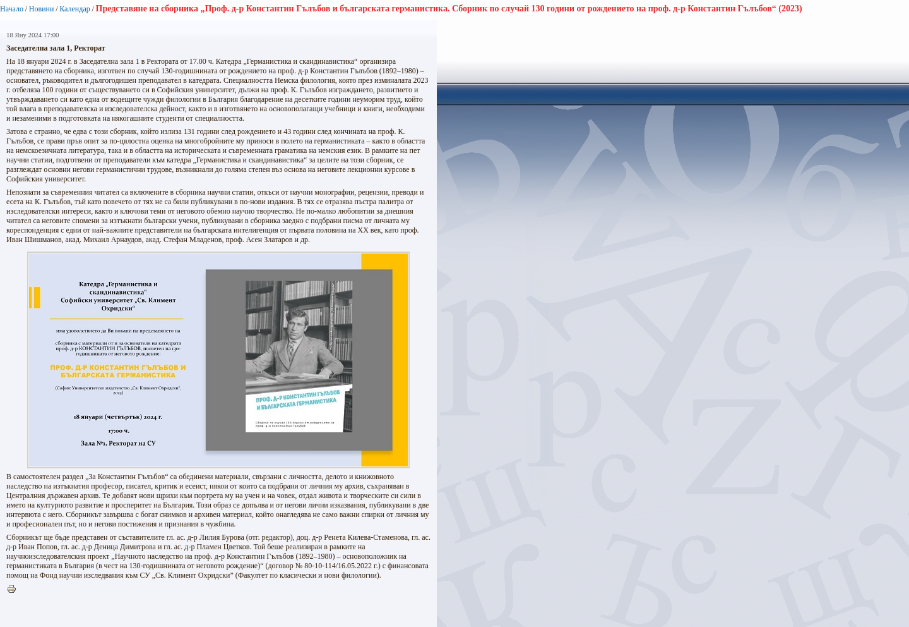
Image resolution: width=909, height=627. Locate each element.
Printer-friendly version (14, 589)
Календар (74, 8)
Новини (41, 8)
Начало (11, 8)
